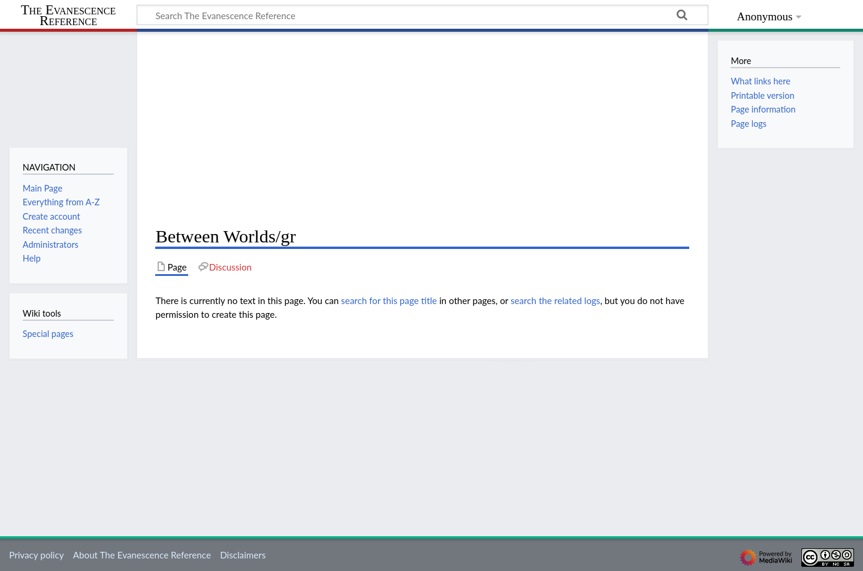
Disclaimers (242, 554)
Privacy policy (36, 554)
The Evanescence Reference (68, 16)
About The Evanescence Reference (142, 554)
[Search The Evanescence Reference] (422, 15)
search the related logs (556, 300)
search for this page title (389, 300)
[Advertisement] (422, 129)
